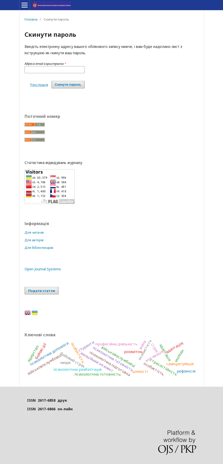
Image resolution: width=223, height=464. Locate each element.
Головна (31, 19)
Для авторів (34, 240)
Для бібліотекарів (39, 247)
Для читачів (34, 232)
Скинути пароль (68, 84)
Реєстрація (39, 84)
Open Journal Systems (43, 269)
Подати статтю (41, 290)
